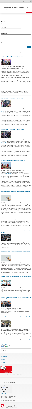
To (2, 37)
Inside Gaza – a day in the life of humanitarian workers (12, 51)
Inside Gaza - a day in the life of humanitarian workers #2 (12, 124)
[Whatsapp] (6, 341)
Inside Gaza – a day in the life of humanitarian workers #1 (13, 155)
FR (28, 1)
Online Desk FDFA (4, 351)
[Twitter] (2, 341)
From (2, 32)
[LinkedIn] (4, 341)
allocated (8, 64)
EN (30, 1)
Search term (3, 22)
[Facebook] (1, 341)
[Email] (7, 341)
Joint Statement (4, 82)
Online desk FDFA (5, 371)
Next (30, 47)
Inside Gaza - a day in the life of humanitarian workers (12, 93)
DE (23, 1)
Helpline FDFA (4, 388)
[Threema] (5, 341)
